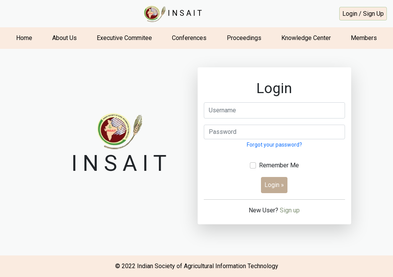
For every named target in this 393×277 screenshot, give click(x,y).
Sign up (290, 210)
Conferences (189, 38)
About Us (64, 38)
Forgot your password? (274, 145)
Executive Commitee (124, 38)
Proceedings (244, 38)
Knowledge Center (306, 38)
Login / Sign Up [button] (363, 13)
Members (364, 38)
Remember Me (279, 165)
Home (24, 38)
